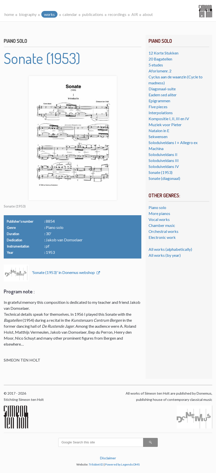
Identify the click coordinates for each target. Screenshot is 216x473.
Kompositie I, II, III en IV (169, 118)
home (9, 14)
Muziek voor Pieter (165, 124)
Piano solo (157, 207)
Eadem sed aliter (163, 94)
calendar (69, 14)
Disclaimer (108, 458)
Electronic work (162, 237)
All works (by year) (165, 255)
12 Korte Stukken (163, 53)
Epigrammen (159, 100)
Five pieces (158, 106)
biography (28, 14)
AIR (134, 14)
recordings (117, 14)
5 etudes (156, 64)
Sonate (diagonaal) (164, 178)
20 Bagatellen (160, 58)
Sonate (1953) (160, 172)
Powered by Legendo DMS (122, 464)
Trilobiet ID (96, 464)
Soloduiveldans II (163, 154)
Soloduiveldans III (164, 160)
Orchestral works (163, 231)
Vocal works (159, 219)
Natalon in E (159, 130)
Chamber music (162, 225)
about (148, 14)
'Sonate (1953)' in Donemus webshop (64, 272)
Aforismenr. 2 (160, 70)
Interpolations (161, 112)
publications (92, 14)
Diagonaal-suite (162, 88)
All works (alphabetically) (170, 249)
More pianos (159, 213)
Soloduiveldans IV (164, 166)
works (49, 14)
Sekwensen (158, 136)
